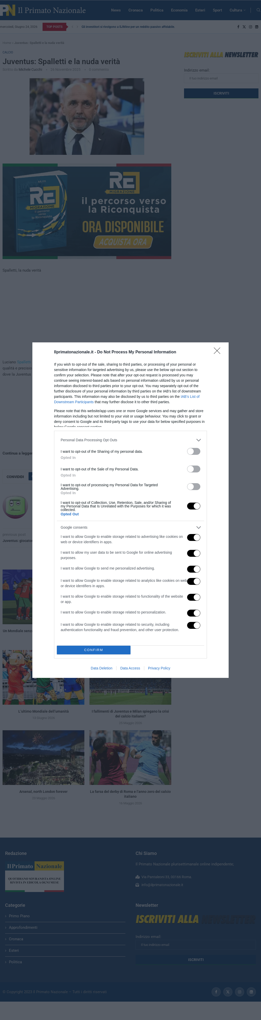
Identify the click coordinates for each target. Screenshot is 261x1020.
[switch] (193, 451)
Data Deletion (101, 668)
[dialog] (130, 510)
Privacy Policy (159, 668)
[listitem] (130, 440)
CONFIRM (93, 650)
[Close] (219, 352)
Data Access (130, 668)
